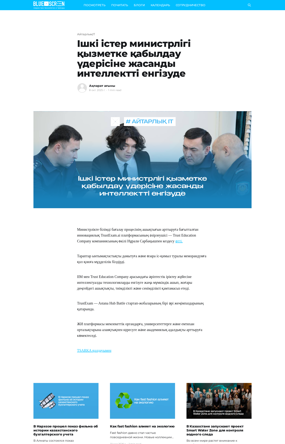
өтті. (179, 241)
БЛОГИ (139, 5)
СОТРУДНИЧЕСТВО (190, 5)
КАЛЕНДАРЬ (160, 5)
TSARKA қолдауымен (94, 350)
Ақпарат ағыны (102, 86)
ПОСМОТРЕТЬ (94, 5)
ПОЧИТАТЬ (119, 5)
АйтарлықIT (86, 34)
